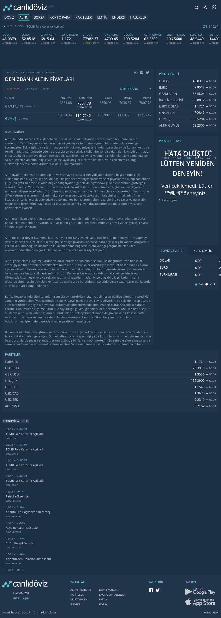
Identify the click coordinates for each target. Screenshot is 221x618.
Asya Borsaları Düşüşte (22, 527)
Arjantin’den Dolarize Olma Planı (28, 559)
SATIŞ (212, 283)
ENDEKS (118, 17)
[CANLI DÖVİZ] (24, 7)
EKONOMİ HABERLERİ (112, 594)
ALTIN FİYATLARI (80, 589)
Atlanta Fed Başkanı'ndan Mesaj (28, 512)
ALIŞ (201, 283)
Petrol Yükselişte (17, 496)
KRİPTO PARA (60, 17)
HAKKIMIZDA (21, 593)
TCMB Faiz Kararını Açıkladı (46, 26)
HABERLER (138, 17)
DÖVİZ (9, 17)
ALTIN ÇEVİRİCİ (203, 250)
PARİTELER (84, 17)
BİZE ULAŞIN (21, 598)
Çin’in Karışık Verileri (20, 543)
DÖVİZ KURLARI (108, 589)
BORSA (39, 17)
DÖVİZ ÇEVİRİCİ (172, 251)
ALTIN (23, 17)
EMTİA (102, 17)
